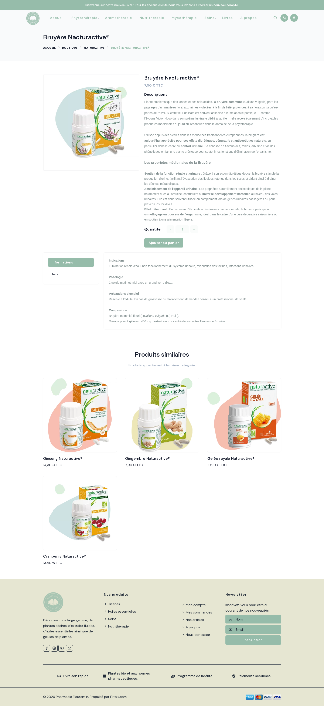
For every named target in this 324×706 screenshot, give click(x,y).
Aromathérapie (118, 18)
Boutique (70, 48)
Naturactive (94, 48)
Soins (209, 18)
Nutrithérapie (152, 18)
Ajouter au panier (164, 243)
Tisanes (112, 604)
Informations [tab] (62, 262)
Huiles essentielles (120, 611)
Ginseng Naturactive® (62, 458)
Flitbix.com (118, 697)
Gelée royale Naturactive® (231, 458)
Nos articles (192, 620)
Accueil (57, 18)
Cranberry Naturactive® (64, 556)
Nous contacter (195, 634)
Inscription (253, 640)
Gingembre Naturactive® (147, 458)
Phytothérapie (84, 18)
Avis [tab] (55, 274)
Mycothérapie (184, 18)
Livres (227, 18)
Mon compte (193, 605)
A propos (248, 18)
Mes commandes (196, 612)
